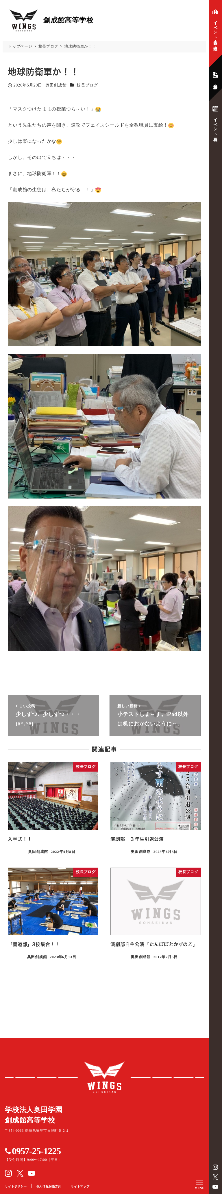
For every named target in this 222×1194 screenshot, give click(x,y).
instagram (215, 1167)
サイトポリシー (16, 1186)
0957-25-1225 (36, 1151)
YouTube (215, 1186)
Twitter (215, 1177)
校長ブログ (87, 85)
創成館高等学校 (104, 1077)
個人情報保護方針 (48, 1186)
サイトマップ (80, 1186)
